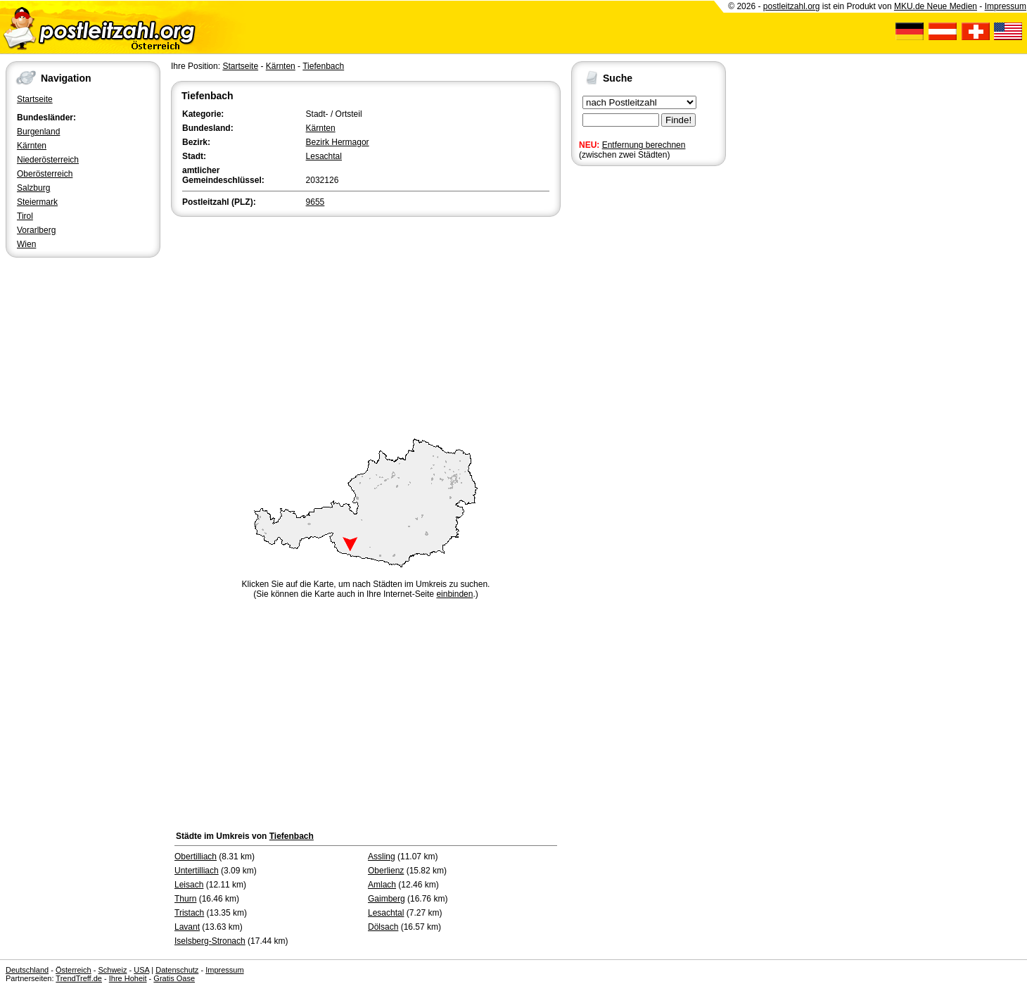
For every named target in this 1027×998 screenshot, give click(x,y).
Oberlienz (386, 871)
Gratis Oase (174, 978)
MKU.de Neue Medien (935, 6)
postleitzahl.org (791, 6)
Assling (381, 856)
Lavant (187, 927)
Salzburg (33, 188)
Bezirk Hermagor (337, 142)
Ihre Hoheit (128, 978)
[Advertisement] (366, 325)
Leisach (188, 885)
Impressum (1005, 6)
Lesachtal (324, 156)
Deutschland (27, 970)
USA (141, 970)
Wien (26, 244)
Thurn (185, 899)
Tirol (25, 216)
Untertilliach (196, 871)
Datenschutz (176, 970)
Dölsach (383, 927)
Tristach (189, 913)
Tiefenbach (323, 66)
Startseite (35, 99)
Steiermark (37, 202)
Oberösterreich (44, 174)
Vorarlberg (36, 230)
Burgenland (38, 132)
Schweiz (112, 970)
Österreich (73, 970)
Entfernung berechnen (644, 145)
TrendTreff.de (79, 978)
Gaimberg (386, 899)
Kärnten (31, 146)
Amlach (382, 885)
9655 (315, 202)
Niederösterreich (48, 160)
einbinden (454, 594)
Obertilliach (195, 856)
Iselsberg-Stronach (209, 941)
